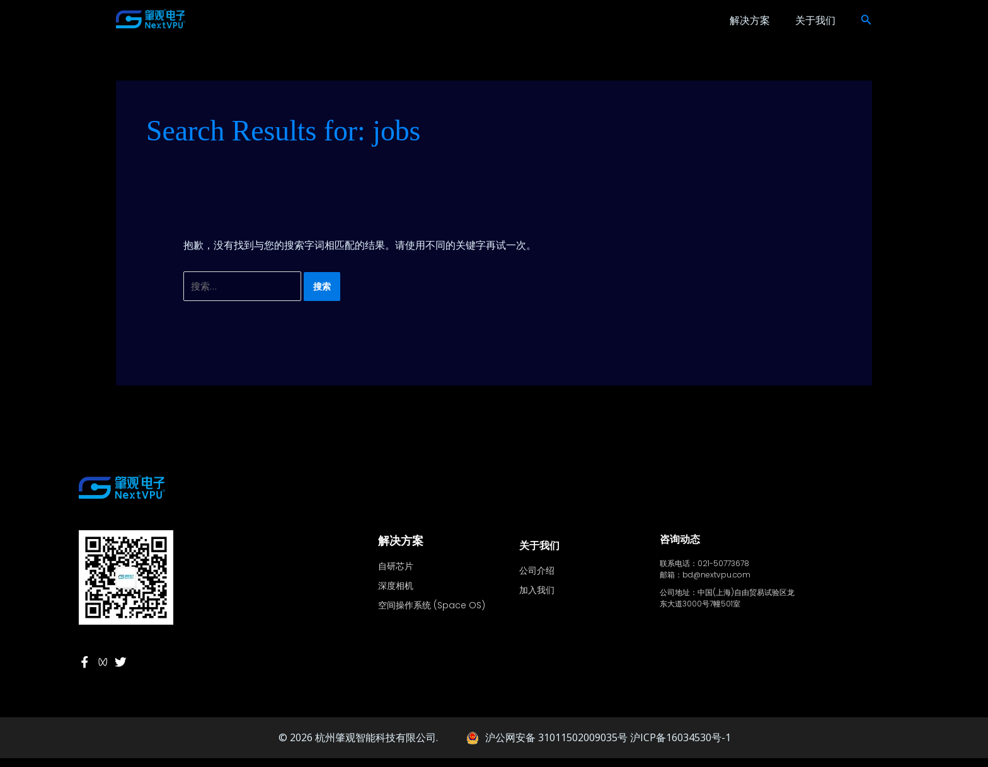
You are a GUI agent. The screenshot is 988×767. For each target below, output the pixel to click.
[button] (866, 20)
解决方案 (750, 20)
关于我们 (815, 20)
